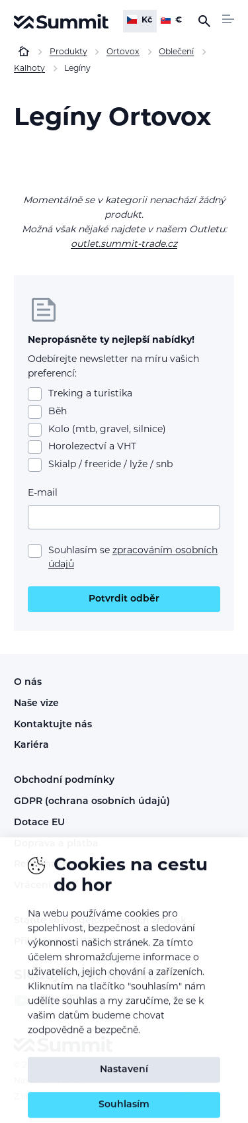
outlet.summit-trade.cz (124, 244)
